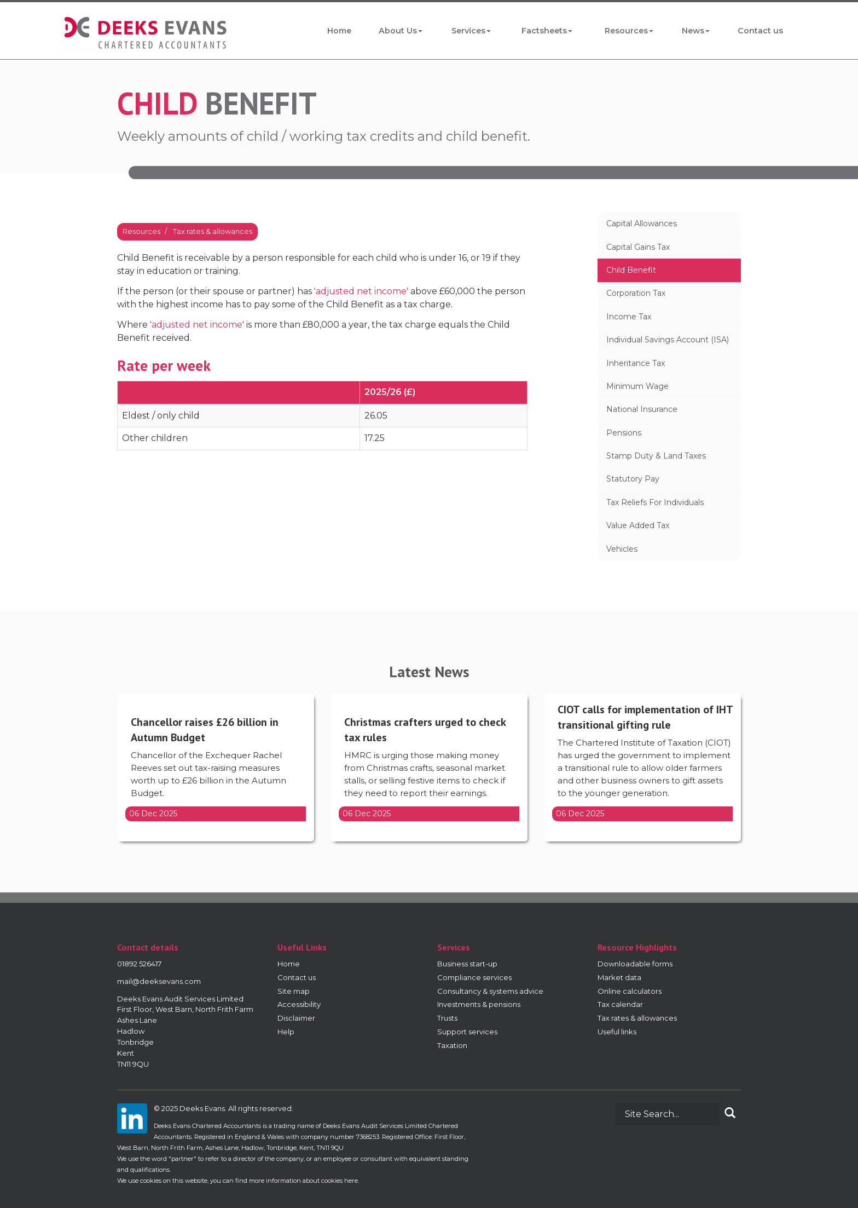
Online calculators (630, 991)
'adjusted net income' (361, 291)
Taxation (452, 1045)
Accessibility (299, 1004)
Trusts (447, 1018)
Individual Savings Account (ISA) (667, 340)
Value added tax (637, 525)
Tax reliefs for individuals (655, 502)
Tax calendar (620, 1004)
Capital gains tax (638, 247)
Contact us (761, 31)
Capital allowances (641, 223)
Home (339, 31)
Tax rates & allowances (212, 231)
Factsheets (547, 31)
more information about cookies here (303, 1180)
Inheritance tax (635, 363)
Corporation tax (635, 293)
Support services (467, 1031)
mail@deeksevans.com (159, 981)
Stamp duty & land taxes (656, 456)
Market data (619, 977)
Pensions (623, 433)
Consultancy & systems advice (490, 991)
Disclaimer (296, 1018)
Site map (293, 991)
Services (471, 31)
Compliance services (474, 977)
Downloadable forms (635, 963)
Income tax (628, 317)
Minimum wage (637, 386)
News (696, 31)
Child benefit (631, 270)
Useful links (617, 1031)
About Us (400, 31)
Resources (629, 31)
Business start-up (467, 963)
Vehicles (621, 549)
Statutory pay (632, 479)
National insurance (641, 409)
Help (285, 1031)
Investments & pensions (478, 1004)
